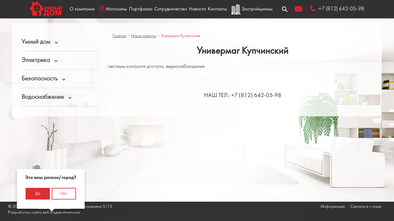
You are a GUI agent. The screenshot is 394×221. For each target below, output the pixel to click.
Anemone (71, 213)
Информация (333, 207)
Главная (119, 36)
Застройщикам (257, 9)
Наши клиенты (143, 36)
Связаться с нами (365, 207)
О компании (82, 9)
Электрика (36, 60)
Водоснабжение (43, 97)
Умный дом (36, 42)
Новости (197, 9)
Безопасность (40, 79)
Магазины (113, 9)
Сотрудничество (170, 9)
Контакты (217, 9)
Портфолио (140, 9)
